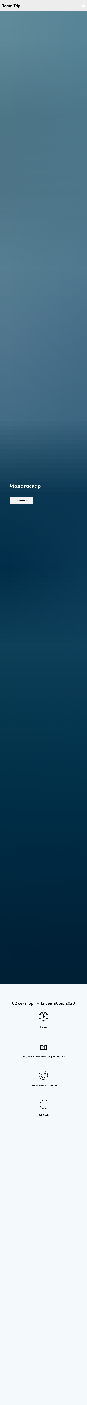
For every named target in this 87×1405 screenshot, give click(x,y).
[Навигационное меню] (83, 6)
